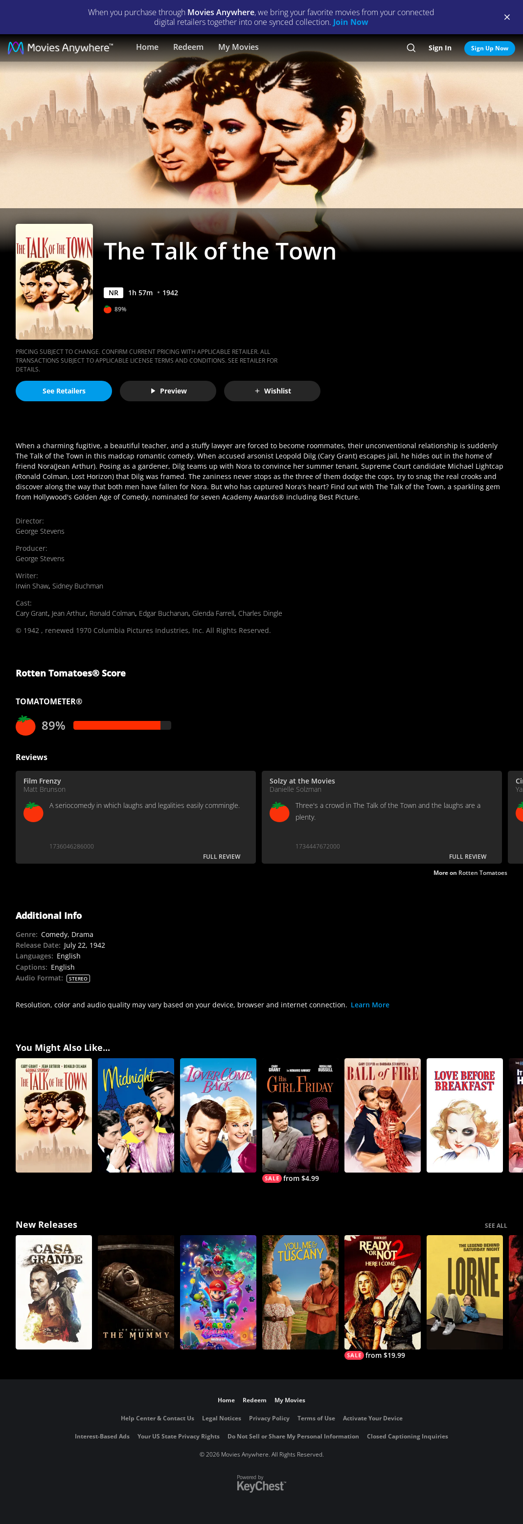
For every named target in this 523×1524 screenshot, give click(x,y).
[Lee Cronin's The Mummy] (136, 1292)
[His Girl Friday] (300, 1120)
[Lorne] (465, 1292)
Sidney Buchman (77, 585)
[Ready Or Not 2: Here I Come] (382, 1297)
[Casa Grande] (54, 1292)
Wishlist (272, 390)
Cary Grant (32, 613)
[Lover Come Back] (218, 1115)
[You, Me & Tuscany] (300, 1292)
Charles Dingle (260, 613)
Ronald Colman (112, 613)
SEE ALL (496, 1225)
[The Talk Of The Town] (54, 1115)
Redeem (188, 47)
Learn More (370, 1004)
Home (147, 47)
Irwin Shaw (32, 585)
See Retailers (64, 390)
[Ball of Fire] (382, 1115)
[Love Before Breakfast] (465, 1115)
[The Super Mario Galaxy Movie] (218, 1292)
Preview (168, 390)
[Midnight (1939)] (136, 1115)
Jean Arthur (69, 613)
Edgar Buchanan (163, 613)
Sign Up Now (489, 48)
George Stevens (40, 531)
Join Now (350, 22)
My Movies (238, 47)
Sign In (440, 47)
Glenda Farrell (213, 613)
